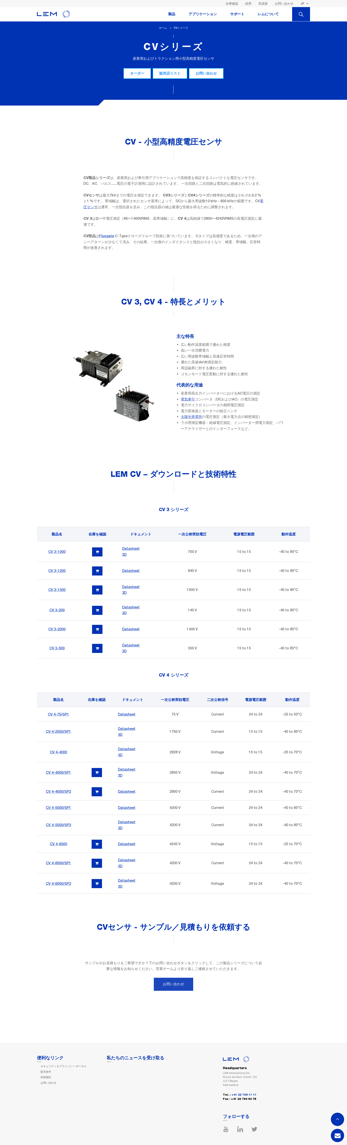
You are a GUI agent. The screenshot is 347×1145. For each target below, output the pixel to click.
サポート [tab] (237, 14)
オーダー (137, 73)
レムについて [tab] (268, 14)
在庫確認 (232, 3)
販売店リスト (170, 73)
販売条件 (45, 1071)
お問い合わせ (284, 3)
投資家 (263, 3)
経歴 (248, 3)
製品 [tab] (171, 14)
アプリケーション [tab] (203, 14)
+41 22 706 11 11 (243, 1094)
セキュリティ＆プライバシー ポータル (63, 1066)
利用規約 (45, 1077)
